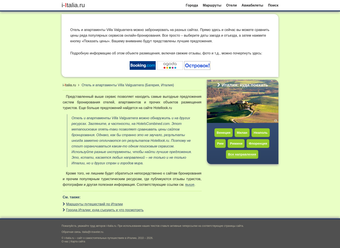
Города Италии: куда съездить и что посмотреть (105, 210)
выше (190, 184)
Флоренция (258, 143)
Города (192, 5)
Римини (236, 143)
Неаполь (261, 132)
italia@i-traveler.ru (92, 231)
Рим (220, 143)
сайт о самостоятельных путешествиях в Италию (107, 238)
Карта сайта (78, 241)
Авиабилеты (252, 5)
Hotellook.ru (163, 108)
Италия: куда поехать (242, 85)
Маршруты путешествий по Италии (94, 204)
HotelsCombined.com (153, 124)
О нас (65, 241)
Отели (231, 5)
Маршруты (212, 5)
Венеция (223, 132)
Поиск (273, 5)
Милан (242, 132)
